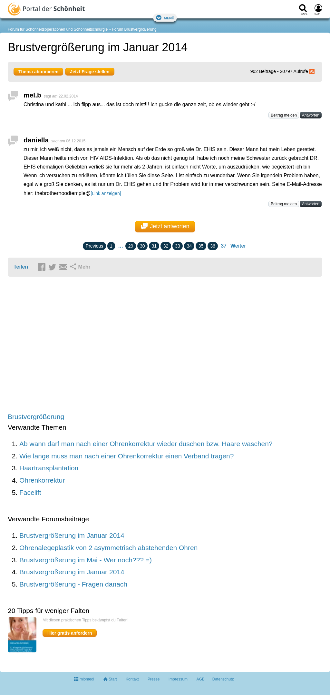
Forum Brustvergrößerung (134, 29)
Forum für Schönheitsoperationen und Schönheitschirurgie (58, 29)
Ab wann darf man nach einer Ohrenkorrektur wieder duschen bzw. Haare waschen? (146, 443)
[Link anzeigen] (106, 193)
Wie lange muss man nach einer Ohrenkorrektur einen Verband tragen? (126, 456)
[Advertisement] (108, 345)
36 (212, 246)
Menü (165, 18)
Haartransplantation (48, 468)
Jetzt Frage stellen (89, 71)
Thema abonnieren (38, 71)
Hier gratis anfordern (69, 633)
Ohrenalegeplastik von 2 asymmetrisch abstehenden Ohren (108, 547)
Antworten (310, 115)
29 (130, 246)
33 (177, 246)
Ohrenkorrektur (42, 480)
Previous (94, 246)
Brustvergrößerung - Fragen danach (73, 584)
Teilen (21, 267)
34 (189, 246)
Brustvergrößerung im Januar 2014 (71, 535)
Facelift (30, 492)
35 (201, 246)
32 (166, 246)
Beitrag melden (284, 115)
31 (154, 246)
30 (142, 246)
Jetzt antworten (165, 226)
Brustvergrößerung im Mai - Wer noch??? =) (85, 560)
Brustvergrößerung (36, 416)
